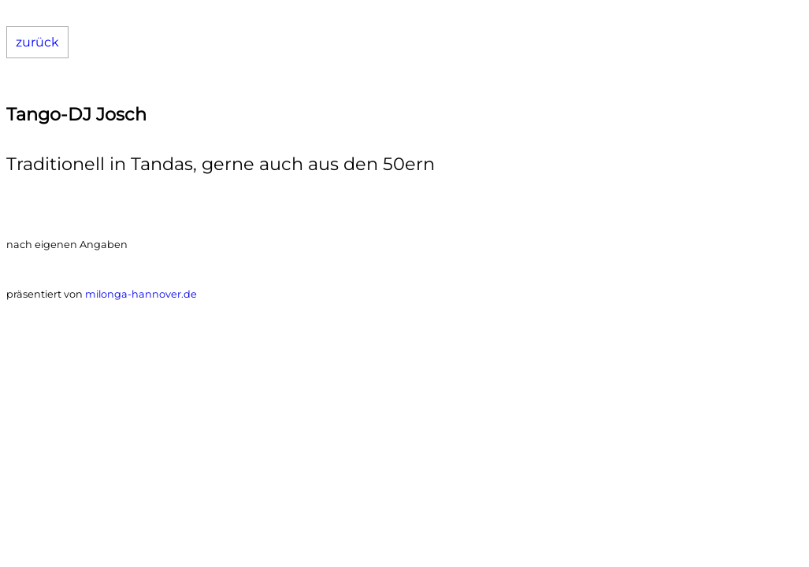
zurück (37, 42)
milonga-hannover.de (141, 294)
